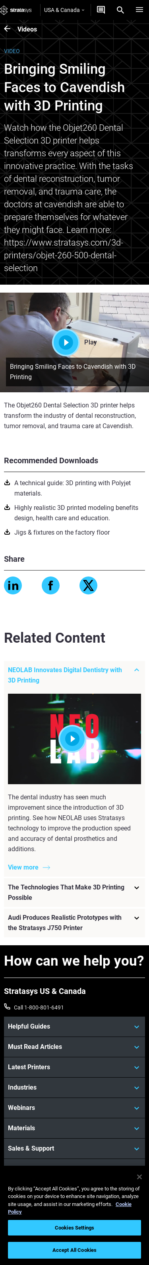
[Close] (139, 1177)
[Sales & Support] (74, 1149)
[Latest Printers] (74, 1067)
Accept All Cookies (74, 1250)
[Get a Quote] (101, 10)
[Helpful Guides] (74, 1027)
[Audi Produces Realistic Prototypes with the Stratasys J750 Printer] (74, 923)
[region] (74, 1215)
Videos (27, 29)
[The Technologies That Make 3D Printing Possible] (74, 892)
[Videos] (10, 29)
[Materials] (74, 1128)
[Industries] (74, 1088)
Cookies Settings (74, 1228)
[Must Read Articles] (74, 1047)
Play (74, 342)
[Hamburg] (139, 10)
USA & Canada (64, 10)
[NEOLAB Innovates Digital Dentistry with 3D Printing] (74, 675)
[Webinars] (74, 1108)
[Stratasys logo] (16, 10)
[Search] (120, 10)
